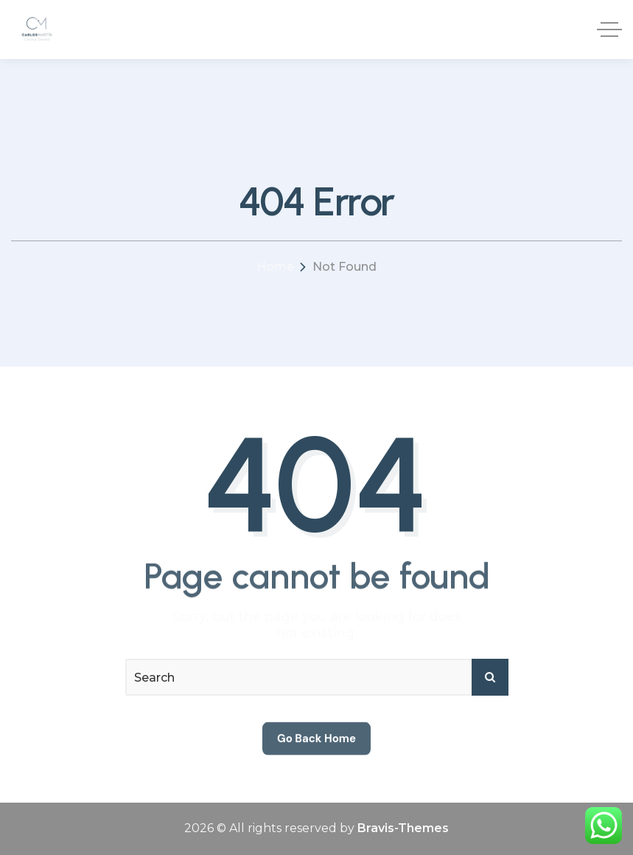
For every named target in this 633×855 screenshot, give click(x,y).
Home (275, 267)
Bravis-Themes (403, 828)
